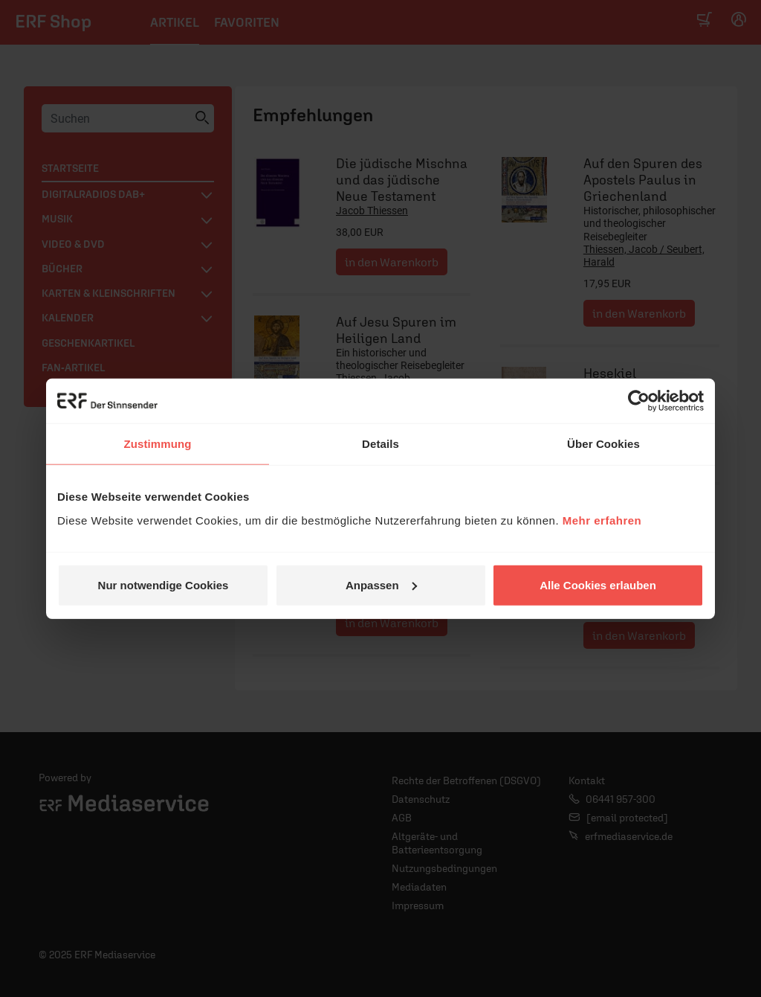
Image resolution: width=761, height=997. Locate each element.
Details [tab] (380, 443)
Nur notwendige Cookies (163, 584)
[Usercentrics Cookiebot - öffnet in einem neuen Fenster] (639, 401)
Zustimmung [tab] (158, 443)
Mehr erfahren (602, 519)
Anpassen (381, 584)
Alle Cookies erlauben (598, 584)
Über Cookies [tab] (603, 443)
